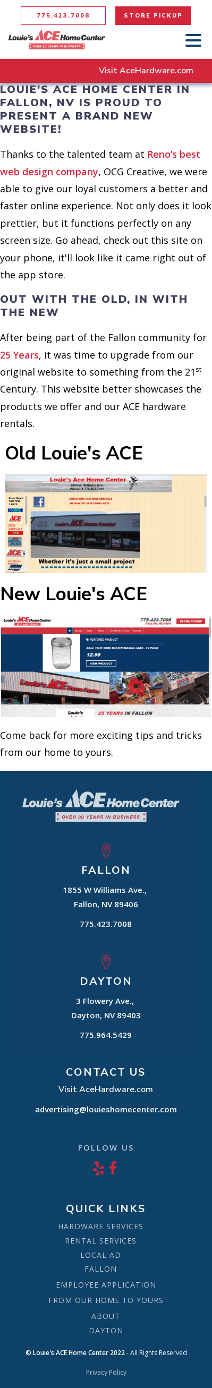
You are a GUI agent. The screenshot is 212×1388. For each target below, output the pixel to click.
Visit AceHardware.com (146, 70)
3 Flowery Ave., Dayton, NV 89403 (106, 1007)
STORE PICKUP (153, 16)
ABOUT (105, 1316)
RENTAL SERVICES (101, 1241)
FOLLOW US (106, 1147)
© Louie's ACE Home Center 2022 (75, 1353)
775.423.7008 (63, 16)
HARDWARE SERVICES (100, 1226)
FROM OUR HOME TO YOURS (106, 1300)
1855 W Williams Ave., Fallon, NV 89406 (106, 896)
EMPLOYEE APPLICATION (106, 1285)
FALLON (100, 1269)
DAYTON (106, 1330)
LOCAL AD (100, 1255)
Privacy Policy (106, 1372)
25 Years (19, 354)
